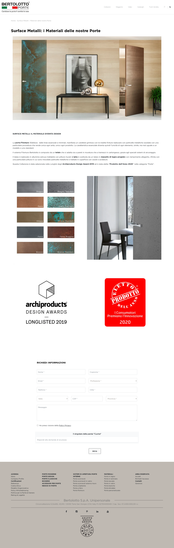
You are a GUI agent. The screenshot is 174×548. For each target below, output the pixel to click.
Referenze (15, 483)
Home (13, 20)
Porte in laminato (111, 479)
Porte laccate (109, 481)
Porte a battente (79, 486)
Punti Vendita (153, 7)
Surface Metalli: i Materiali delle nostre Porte (34, 20)
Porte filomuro (78, 490)
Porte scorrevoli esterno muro (84, 483)
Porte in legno (109, 476)
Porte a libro (78, 488)
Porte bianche (109, 486)
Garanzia (138, 483)
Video (130, 7)
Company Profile (17, 479)
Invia (94, 451)
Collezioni (107, 7)
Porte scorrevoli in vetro (82, 481)
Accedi (138, 476)
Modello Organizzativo (20, 488)
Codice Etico (16, 486)
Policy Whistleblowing (19, 490)
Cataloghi (140, 7)
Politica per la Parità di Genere (22, 493)
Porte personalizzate (112, 490)
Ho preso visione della (54, 425)
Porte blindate (109, 488)
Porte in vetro (109, 483)
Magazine (119, 7)
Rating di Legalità (18, 495)
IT (164, 7)
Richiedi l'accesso (142, 479)
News (13, 476)
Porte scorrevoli (79, 479)
